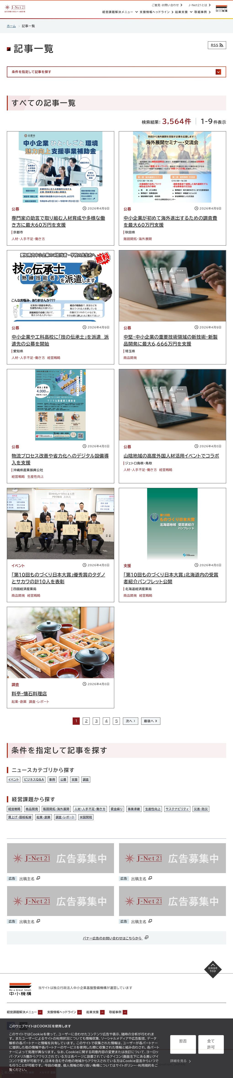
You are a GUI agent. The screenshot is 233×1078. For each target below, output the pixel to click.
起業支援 (109, 1014)
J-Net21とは (197, 5)
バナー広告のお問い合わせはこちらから (116, 940)
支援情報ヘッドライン (72, 1014)
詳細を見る (178, 1056)
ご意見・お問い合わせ (164, 5)
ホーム (11, 26)
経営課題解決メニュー (25, 1014)
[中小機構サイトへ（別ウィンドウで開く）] (221, 8)
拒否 (183, 1045)
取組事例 (135, 1014)
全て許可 (211, 1045)
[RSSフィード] (216, 45)
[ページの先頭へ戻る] (210, 975)
